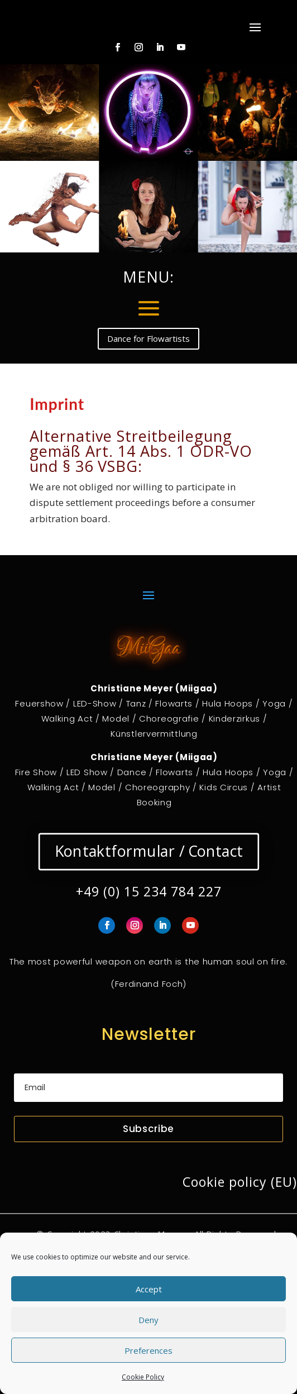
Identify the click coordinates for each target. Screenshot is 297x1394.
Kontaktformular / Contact (148, 851)
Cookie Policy (143, 1377)
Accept (149, 1289)
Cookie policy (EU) (240, 1182)
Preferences (148, 1350)
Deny (148, 1319)
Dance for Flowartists (148, 338)
